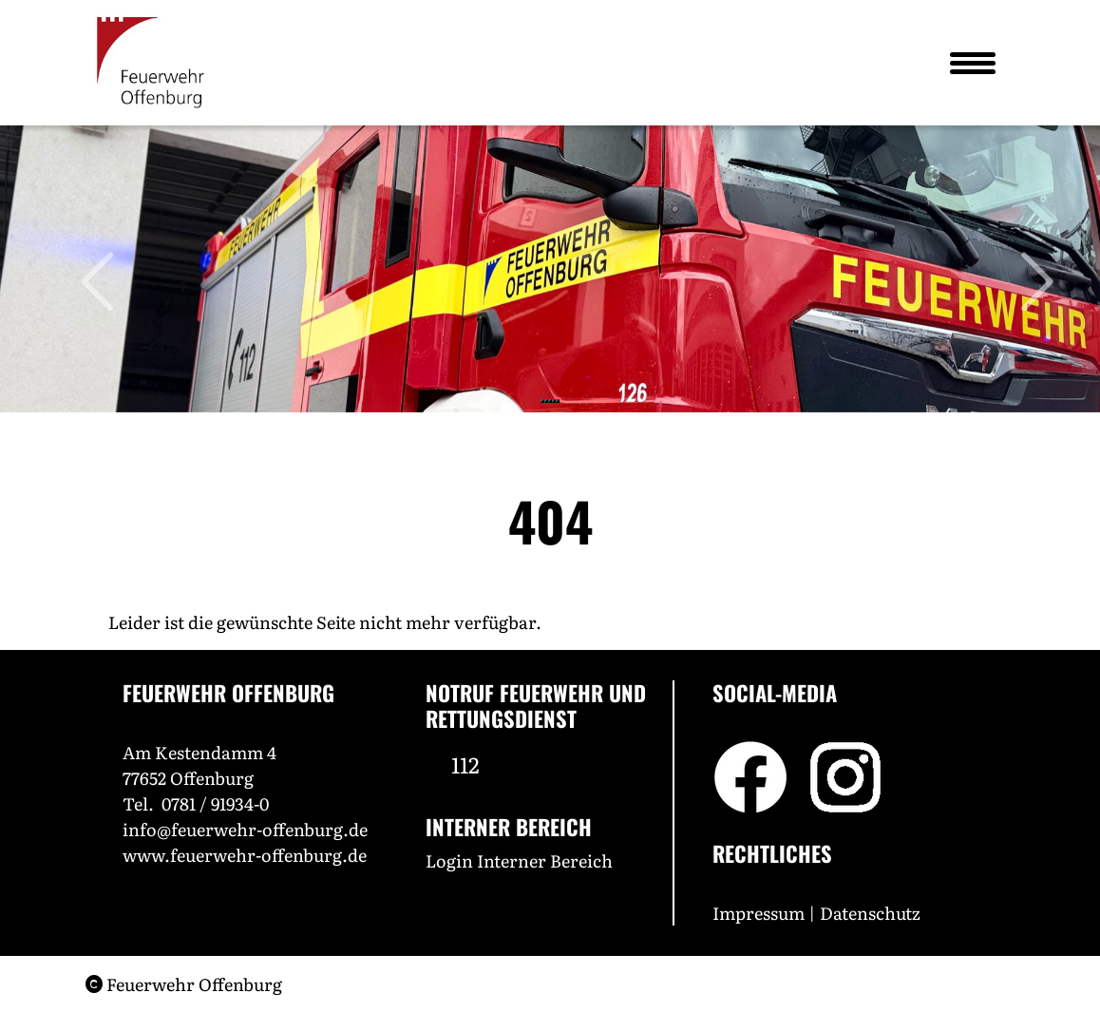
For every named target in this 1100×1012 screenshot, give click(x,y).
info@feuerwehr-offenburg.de (245, 829)
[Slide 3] (550, 401)
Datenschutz (872, 913)
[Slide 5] (557, 401)
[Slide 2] (546, 401)
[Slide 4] (554, 401)
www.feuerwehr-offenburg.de (245, 855)
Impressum (758, 913)
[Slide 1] (542, 401)
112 (465, 764)
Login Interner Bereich (519, 860)
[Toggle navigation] (972, 63)
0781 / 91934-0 (215, 803)
